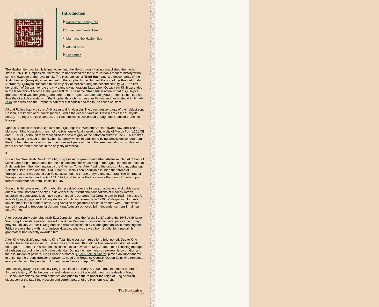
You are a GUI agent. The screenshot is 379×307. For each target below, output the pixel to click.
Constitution (24, 199)
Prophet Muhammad (87, 95)
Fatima (100, 98)
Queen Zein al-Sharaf (91, 254)
